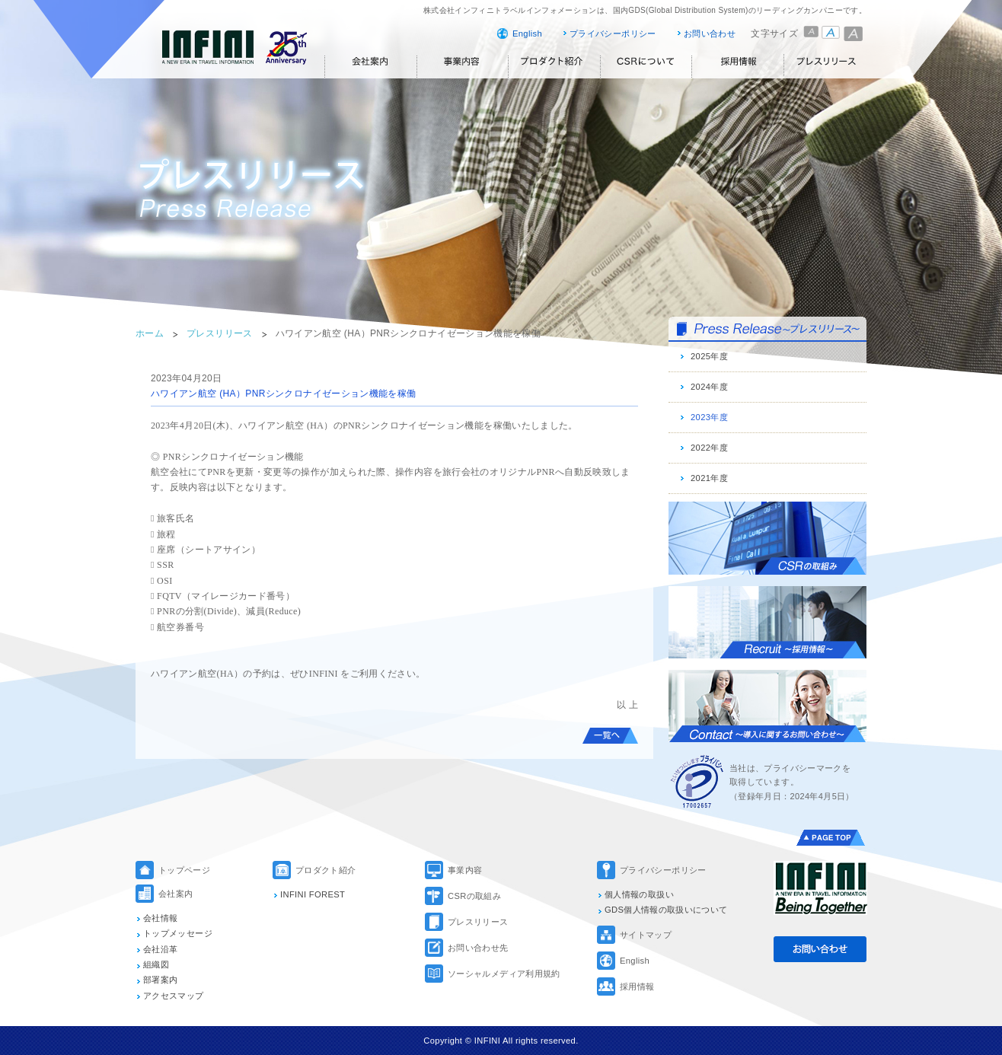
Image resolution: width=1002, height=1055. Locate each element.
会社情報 (160, 918)
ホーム (150, 333)
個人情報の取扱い (639, 894)
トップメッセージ (177, 933)
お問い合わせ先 (478, 947)
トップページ (184, 870)
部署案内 (160, 979)
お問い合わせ (710, 33)
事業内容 (465, 870)
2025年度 (709, 356)
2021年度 (709, 478)
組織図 (156, 964)
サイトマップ (646, 934)
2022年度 (709, 447)
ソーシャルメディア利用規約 (504, 973)
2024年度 (709, 386)
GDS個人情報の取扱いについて (666, 909)
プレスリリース (220, 333)
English (527, 33)
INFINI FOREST (312, 894)
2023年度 (709, 417)
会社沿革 (160, 949)
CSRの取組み (474, 895)
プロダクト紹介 (325, 870)
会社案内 (175, 893)
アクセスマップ (173, 995)
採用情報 (637, 986)
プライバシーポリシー (613, 33)
